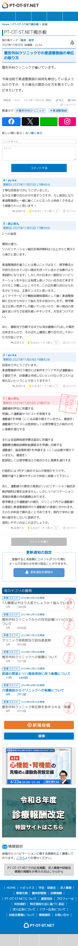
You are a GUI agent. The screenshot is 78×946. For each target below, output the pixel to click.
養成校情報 (39, 893)
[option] (39, 766)
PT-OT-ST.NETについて (20, 898)
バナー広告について (53, 909)
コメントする (39, 168)
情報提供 (44, 915)
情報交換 (54, 16)
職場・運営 (27, 40)
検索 (10, 940)
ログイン (64, 5)
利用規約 (20, 904)
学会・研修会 (39, 16)
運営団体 (46, 898)
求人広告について (24, 909)
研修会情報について (22, 915)
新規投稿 (49, 940)
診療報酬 (56, 893)
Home (5, 24)
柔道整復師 (60, 110)
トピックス (8, 16)
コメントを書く (39, 542)
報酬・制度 (70, 16)
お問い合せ (62, 915)
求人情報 (23, 16)
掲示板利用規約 (68, 940)
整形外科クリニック (32, 110)
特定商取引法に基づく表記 (47, 904)
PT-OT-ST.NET (20, 5)
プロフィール (65, 898)
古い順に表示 (33, 133)
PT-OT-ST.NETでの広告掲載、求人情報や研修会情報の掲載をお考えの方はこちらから (39, 870)
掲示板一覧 (29, 940)
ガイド (56, 5)
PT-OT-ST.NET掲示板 (26, 24)
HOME (11, 887)
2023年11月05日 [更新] (38, 100)
